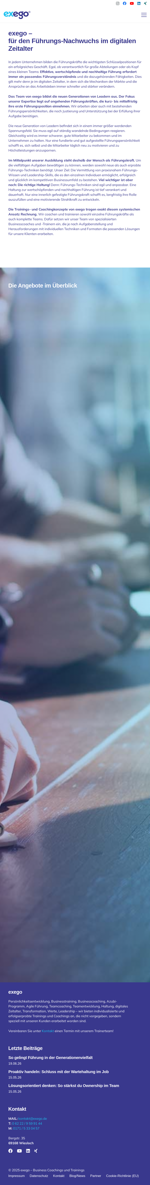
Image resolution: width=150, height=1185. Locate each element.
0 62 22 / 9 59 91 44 (27, 1123)
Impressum (16, 1176)
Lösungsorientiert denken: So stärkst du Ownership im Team (63, 1085)
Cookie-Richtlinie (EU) (122, 1176)
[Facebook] (124, 3)
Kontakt (48, 1031)
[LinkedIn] (138, 3)
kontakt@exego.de (32, 1118)
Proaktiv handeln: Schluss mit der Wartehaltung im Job (58, 1072)
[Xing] (145, 3)
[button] (143, 15)
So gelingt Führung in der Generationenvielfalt (50, 1057)
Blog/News (77, 1176)
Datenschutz (39, 1176)
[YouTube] (132, 3)
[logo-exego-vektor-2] (17, 15)
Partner (95, 1176)
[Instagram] (117, 3)
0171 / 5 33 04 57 (26, 1128)
